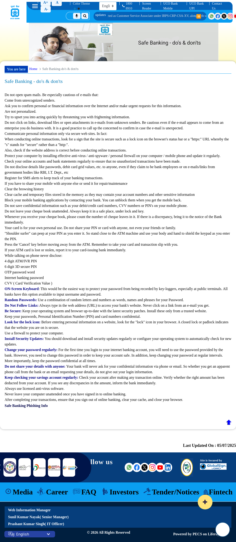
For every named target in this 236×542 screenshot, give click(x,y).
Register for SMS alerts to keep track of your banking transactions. (54, 178)
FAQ (88, 492)
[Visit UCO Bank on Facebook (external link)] (137, 467)
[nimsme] (9, 467)
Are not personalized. (20, 111)
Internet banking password (24, 278)
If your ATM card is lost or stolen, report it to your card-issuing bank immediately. (65, 250)
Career (57, 492)
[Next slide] (79, 470)
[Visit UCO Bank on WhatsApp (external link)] (129, 467)
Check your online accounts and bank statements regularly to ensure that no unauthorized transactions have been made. (92, 161)
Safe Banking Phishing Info (26, 406)
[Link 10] (69, 467)
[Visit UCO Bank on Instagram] (230, 16)
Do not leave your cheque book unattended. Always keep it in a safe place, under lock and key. (74, 211)
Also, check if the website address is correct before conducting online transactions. (66, 150)
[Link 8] (39, 467)
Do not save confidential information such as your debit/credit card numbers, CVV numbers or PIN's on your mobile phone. (96, 206)
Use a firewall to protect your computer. (34, 333)
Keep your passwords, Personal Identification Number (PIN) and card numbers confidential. (73, 316)
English (22, 534)
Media (23, 492)
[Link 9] (54, 467)
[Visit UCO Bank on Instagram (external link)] (152, 467)
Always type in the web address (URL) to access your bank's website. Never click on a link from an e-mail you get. (107, 305)
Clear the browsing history (24, 189)
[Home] (15, 12)
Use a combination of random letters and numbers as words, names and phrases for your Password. (94, 300)
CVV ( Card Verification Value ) (28, 283)
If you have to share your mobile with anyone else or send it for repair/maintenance (118, 192)
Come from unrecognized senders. (30, 100)
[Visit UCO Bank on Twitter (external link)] (144, 467)
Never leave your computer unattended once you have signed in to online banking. (65, 394)
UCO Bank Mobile (170, 6)
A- (46, 9)
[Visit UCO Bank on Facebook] (217, 16)
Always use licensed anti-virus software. (34, 389)
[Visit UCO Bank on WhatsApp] (211, 16)
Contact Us (217, 6)
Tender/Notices (175, 492)
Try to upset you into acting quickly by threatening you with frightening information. (67, 117)
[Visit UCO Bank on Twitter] (224, 16)
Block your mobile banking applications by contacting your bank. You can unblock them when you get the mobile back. (93, 200)
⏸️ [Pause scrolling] (198, 16)
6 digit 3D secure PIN (21, 267)
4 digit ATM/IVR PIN (21, 261)
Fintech (221, 492)
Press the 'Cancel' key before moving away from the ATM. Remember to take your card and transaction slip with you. (91, 244)
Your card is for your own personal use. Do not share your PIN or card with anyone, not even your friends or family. (90, 228)
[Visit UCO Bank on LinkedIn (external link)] (167, 467)
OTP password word (20, 272)
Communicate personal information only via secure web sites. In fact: (118, 142)
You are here (16, 69)
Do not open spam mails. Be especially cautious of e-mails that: (118, 106)
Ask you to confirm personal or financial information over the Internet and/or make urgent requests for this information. (93, 106)
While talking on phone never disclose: (118, 270)
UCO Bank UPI (196, 6)
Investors (124, 492)
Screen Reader (146, 6)
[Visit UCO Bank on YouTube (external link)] (160, 467)
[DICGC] (24, 467)
